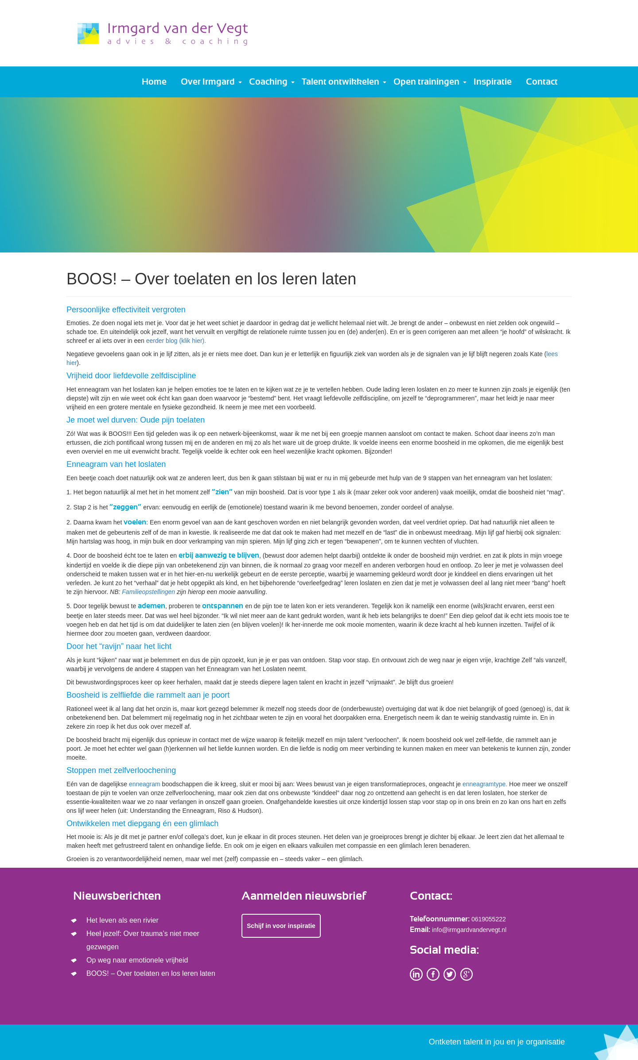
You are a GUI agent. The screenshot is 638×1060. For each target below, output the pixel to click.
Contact (542, 82)
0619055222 (488, 919)
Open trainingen (426, 82)
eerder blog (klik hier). (176, 340)
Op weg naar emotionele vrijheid (137, 960)
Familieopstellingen (148, 591)
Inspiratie (493, 82)
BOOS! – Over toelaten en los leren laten (150, 973)
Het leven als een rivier (122, 920)
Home (154, 82)
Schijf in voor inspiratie (281, 925)
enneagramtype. (485, 784)
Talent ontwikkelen (340, 82)
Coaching (268, 82)
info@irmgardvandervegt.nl (469, 929)
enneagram (144, 784)
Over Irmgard (208, 82)
